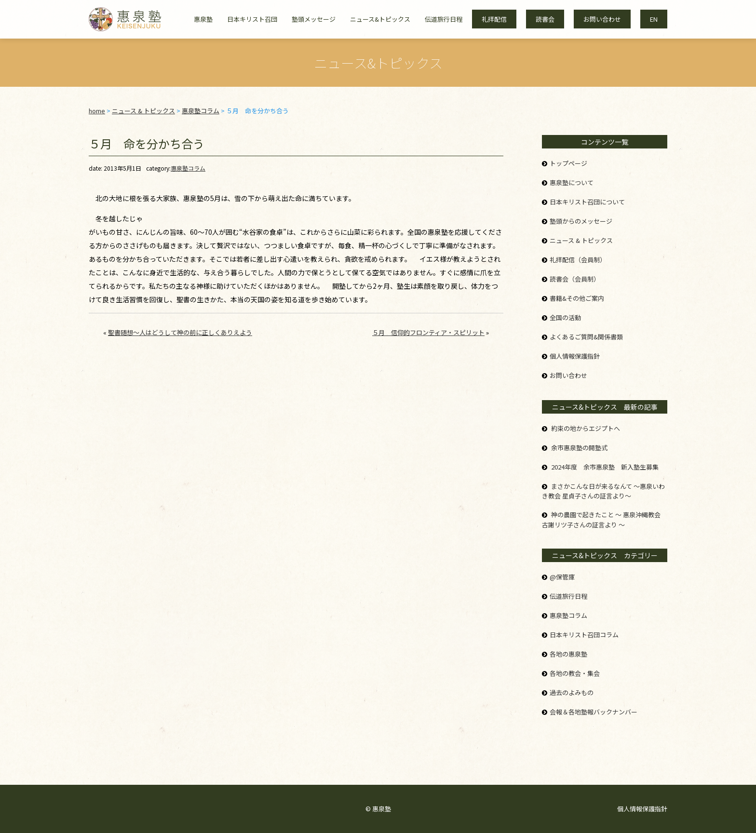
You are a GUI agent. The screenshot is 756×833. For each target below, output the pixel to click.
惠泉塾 (203, 19)
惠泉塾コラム (188, 168)
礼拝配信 (494, 19)
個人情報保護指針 (575, 356)
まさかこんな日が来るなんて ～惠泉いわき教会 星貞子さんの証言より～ (603, 491)
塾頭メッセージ (314, 19)
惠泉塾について (572, 182)
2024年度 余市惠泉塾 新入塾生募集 (605, 466)
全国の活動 (565, 317)
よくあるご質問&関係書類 (586, 336)
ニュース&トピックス (380, 19)
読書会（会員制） (575, 278)
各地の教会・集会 (575, 673)
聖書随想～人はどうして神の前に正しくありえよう (180, 332)
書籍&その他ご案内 (577, 298)
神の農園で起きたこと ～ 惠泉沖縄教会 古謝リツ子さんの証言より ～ (601, 519)
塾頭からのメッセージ (581, 221)
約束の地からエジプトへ (585, 428)
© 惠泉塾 (378, 808)
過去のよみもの (572, 692)
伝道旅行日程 (443, 19)
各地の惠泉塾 (568, 653)
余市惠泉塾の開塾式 (579, 447)
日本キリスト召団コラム (584, 634)
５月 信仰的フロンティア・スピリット (428, 332)
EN (654, 19)
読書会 (545, 19)
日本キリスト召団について (587, 201)
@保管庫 (562, 576)
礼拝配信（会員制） (578, 259)
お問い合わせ (602, 19)
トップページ (568, 163)
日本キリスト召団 (252, 19)
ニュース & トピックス (581, 240)
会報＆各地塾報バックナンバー (593, 711)
